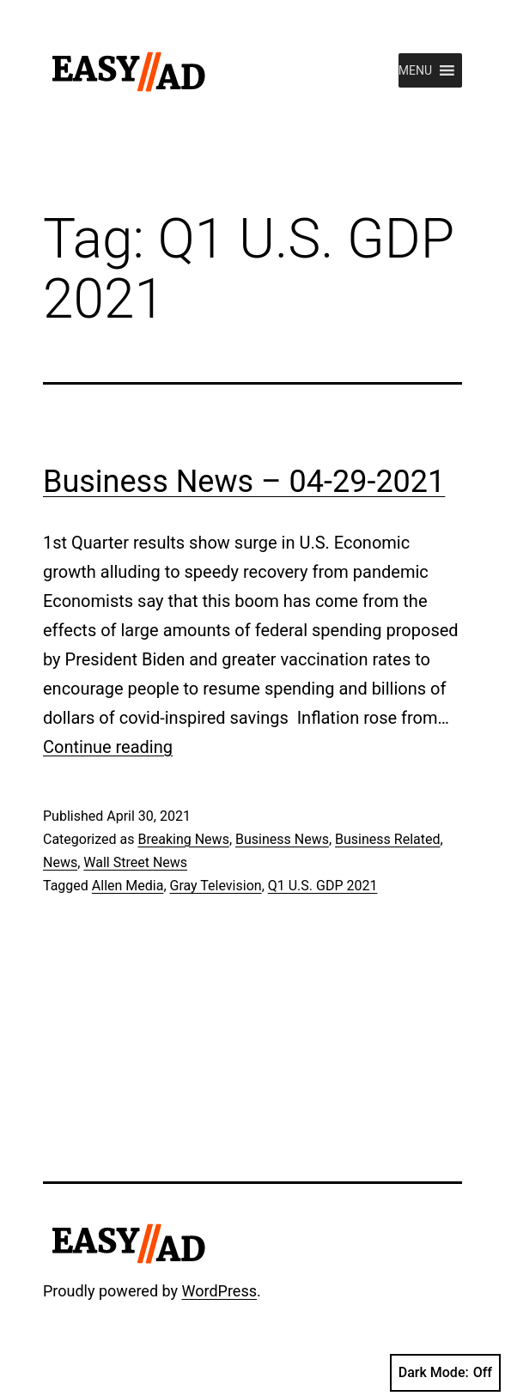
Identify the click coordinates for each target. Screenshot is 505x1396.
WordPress (219, 1291)
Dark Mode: (445, 1373)
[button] (415, 70)
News (60, 862)
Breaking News (182, 839)
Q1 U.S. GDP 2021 (323, 885)
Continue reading (108, 747)
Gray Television (216, 885)
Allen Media (128, 885)
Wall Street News (135, 862)
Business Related (387, 839)
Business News (282, 839)
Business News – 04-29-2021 (244, 482)
